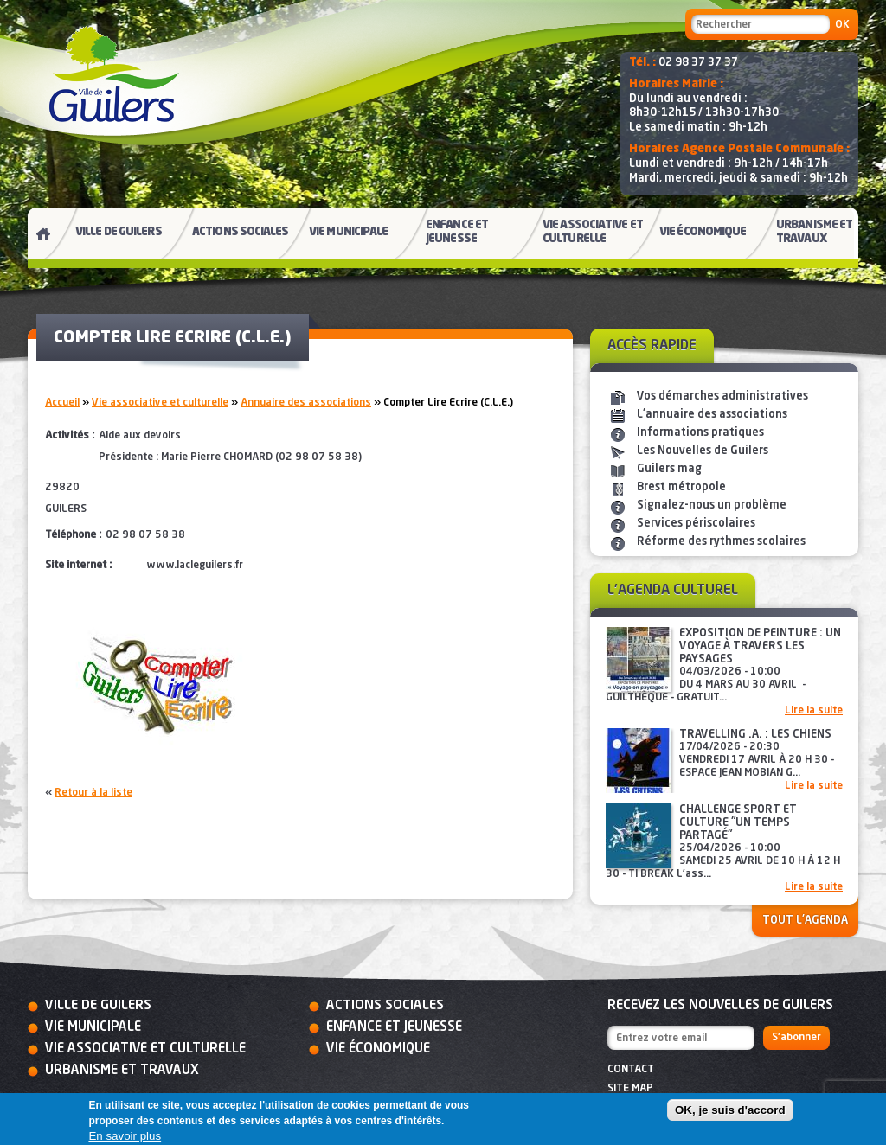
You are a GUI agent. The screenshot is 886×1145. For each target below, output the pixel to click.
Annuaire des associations (306, 403)
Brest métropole (681, 487)
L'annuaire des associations (712, 414)
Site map (630, 1089)
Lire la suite (814, 711)
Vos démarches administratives (722, 396)
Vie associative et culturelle (160, 403)
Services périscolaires (696, 523)
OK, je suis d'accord (730, 1109)
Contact (630, 1070)
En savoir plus (124, 1135)
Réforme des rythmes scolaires (721, 541)
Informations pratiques (700, 432)
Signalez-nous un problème (711, 505)
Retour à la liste (93, 793)
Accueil (62, 403)
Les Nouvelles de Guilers (702, 451)
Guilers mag (669, 469)
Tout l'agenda (805, 920)
